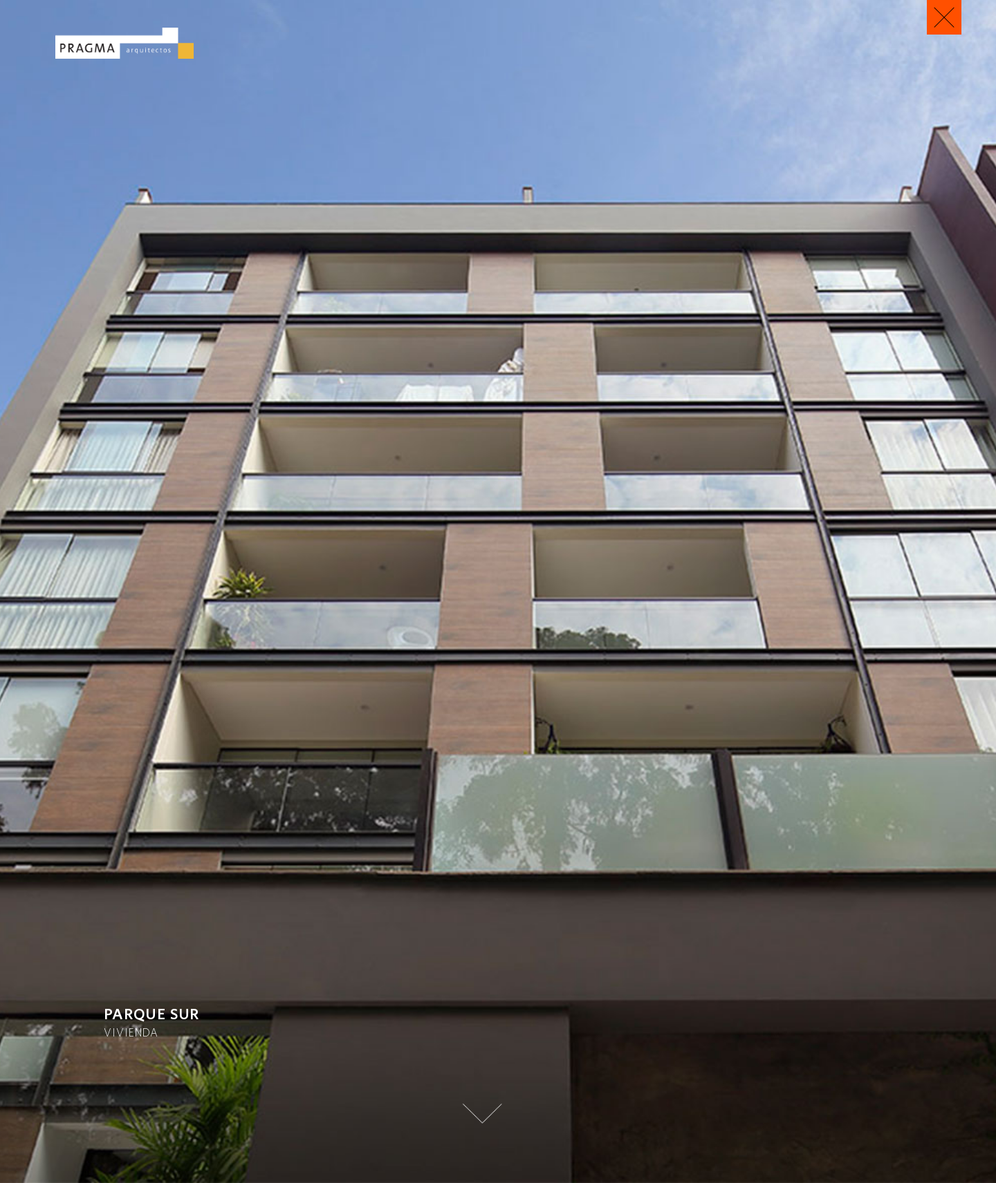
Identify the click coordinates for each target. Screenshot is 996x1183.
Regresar (944, 17)
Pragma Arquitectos (124, 43)
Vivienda (131, 1032)
